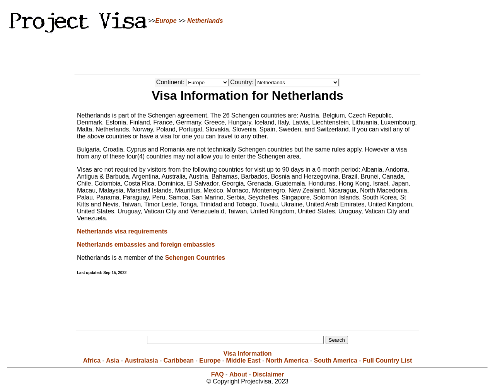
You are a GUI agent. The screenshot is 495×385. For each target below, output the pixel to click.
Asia (112, 360)
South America (335, 360)
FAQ (217, 374)
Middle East (243, 360)
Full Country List (387, 360)
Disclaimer (268, 374)
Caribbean (179, 360)
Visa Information (247, 353)
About (238, 374)
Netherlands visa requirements (122, 231)
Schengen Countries (195, 257)
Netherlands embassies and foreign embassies (146, 244)
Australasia (141, 360)
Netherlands (205, 20)
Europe (166, 20)
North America (287, 360)
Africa (92, 360)
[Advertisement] (247, 52)
